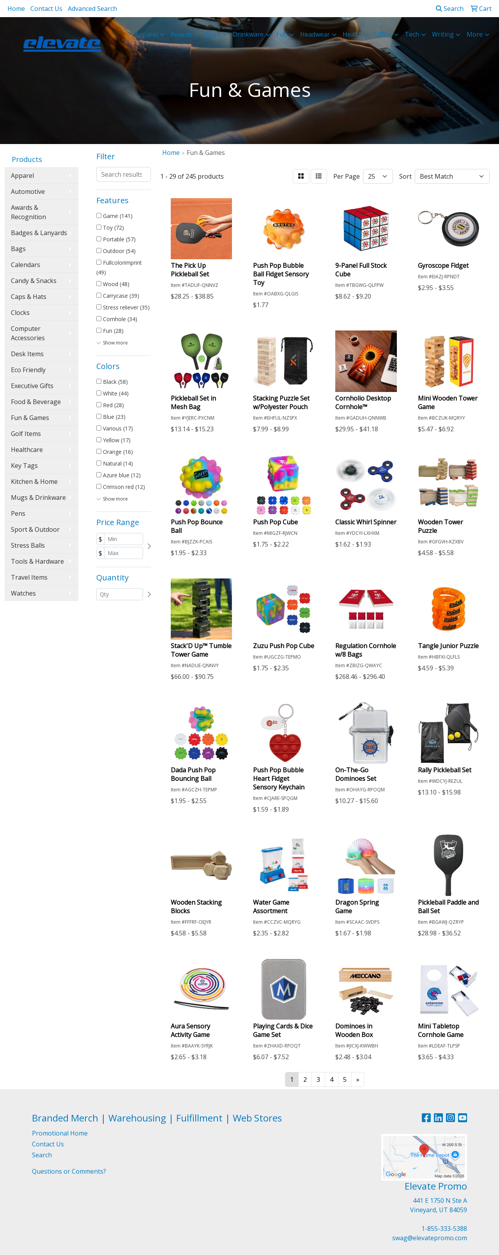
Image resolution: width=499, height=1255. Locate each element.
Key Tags (24, 465)
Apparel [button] (146, 34)
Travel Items (29, 577)
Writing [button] (443, 34)
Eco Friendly (28, 370)
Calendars (25, 264)
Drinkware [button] (248, 34)
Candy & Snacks (34, 280)
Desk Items (27, 354)
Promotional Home (60, 1133)
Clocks (20, 312)
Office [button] (383, 34)
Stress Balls (28, 545)
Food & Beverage (36, 401)
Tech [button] (412, 34)
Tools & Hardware (37, 561)
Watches (23, 593)
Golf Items (26, 433)
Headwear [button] (315, 34)
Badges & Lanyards (39, 233)
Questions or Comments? (69, 1171)
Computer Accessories (28, 333)
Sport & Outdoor (35, 529)
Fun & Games (30, 417)
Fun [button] (281, 34)
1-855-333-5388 (444, 1228)
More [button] (475, 34)
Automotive (28, 191)
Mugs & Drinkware (38, 497)
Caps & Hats (28, 296)
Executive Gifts (32, 385)
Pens (18, 513)
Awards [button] (181, 34)
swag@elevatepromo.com (429, 1238)
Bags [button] (212, 34)
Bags (18, 248)
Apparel (22, 175)
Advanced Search (92, 8)
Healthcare (27, 449)
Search (450, 8)
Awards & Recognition (28, 212)
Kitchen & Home (34, 481)
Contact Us (46, 8)
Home (16, 8)
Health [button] (352, 34)
